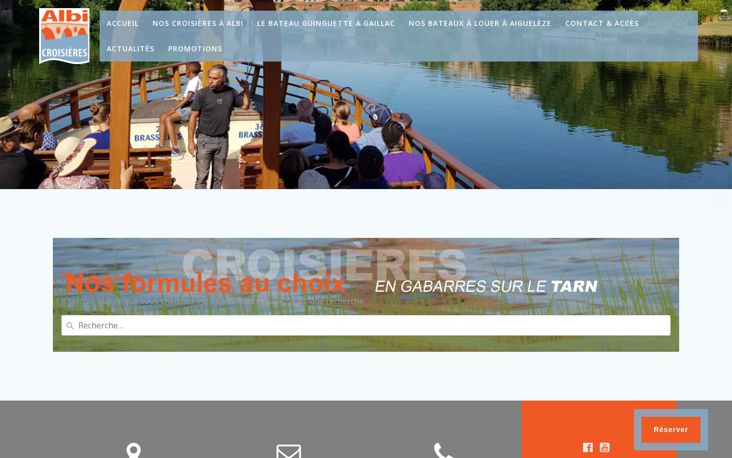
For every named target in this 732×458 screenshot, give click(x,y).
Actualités (131, 48)
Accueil (123, 23)
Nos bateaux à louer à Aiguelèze (480, 23)
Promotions (195, 48)
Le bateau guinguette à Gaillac (326, 23)
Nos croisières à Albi (197, 23)
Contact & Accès (602, 23)
